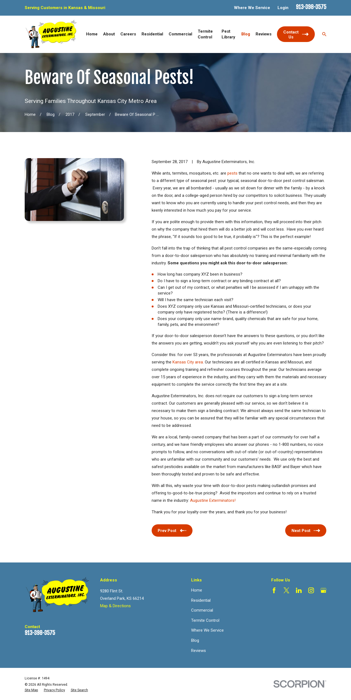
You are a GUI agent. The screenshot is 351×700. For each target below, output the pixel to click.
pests (232, 173)
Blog (195, 640)
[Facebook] (274, 590)
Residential (201, 600)
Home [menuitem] (92, 34)
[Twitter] (286, 590)
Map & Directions (115, 605)
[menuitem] (31, 690)
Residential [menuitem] (152, 34)
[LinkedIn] (299, 590)
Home (196, 590)
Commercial (202, 610)
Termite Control (205, 620)
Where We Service (252, 7)
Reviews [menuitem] (263, 34)
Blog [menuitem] (245, 34)
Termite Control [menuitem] (205, 34)
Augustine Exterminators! (213, 500)
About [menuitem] (109, 34)
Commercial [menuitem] (180, 34)
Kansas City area (187, 362)
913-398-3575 (311, 7)
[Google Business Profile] (323, 590)
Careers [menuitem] (128, 34)
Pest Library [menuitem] (228, 34)
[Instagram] (311, 590)
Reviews (198, 650)
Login (283, 7)
